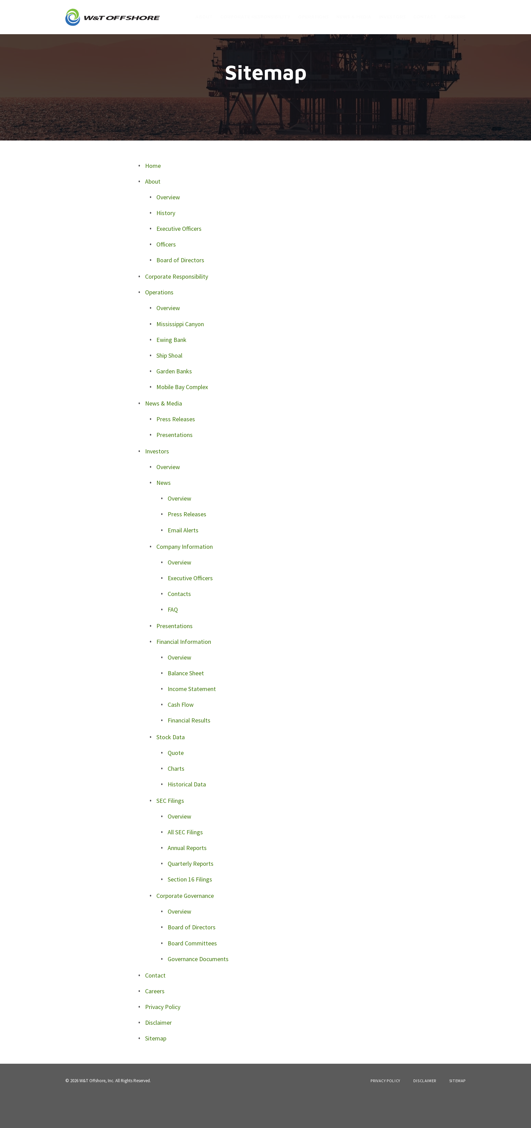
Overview (168, 227)
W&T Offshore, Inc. (96, 1111)
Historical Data (187, 815)
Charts (176, 799)
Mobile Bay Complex (182, 417)
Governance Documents (198, 989)
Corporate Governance (185, 926)
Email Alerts (183, 561)
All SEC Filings (185, 862)
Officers (166, 275)
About (204, 16)
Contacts (179, 624)
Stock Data (170, 767)
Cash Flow (181, 735)
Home (153, 196)
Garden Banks (174, 402)
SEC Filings (170, 831)
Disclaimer (158, 1053)
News (163, 513)
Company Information (184, 577)
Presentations (174, 465)
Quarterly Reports (190, 894)
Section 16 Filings (190, 910)
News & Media (353, 16)
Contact (425, 16)
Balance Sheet (186, 704)
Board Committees (192, 974)
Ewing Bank (171, 370)
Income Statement (192, 720)
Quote (176, 783)
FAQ (173, 640)
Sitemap (155, 1069)
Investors (392, 16)
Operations (313, 16)
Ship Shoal (169, 386)
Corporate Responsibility (255, 16)
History (165, 243)
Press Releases (175, 449)
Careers (455, 16)
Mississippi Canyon (180, 354)
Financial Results (189, 751)
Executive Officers (179, 259)
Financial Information (183, 672)
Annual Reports (187, 878)
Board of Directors (180, 290)
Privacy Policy (162, 1037)
